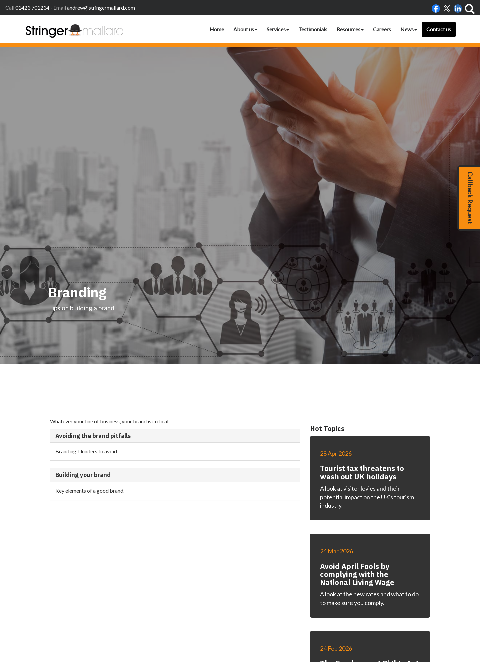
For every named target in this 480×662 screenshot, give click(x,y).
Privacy (319, 608)
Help (334, 608)
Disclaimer (298, 608)
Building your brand (83, 294)
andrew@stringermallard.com (101, 7)
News (408, 29)
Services (278, 29)
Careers (382, 29)
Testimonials (312, 29)
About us (245, 29)
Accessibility (272, 608)
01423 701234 (32, 7)
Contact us (438, 29)
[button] (468, 198)
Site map (351, 608)
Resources (350, 29)
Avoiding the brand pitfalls (93, 254)
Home (217, 29)
